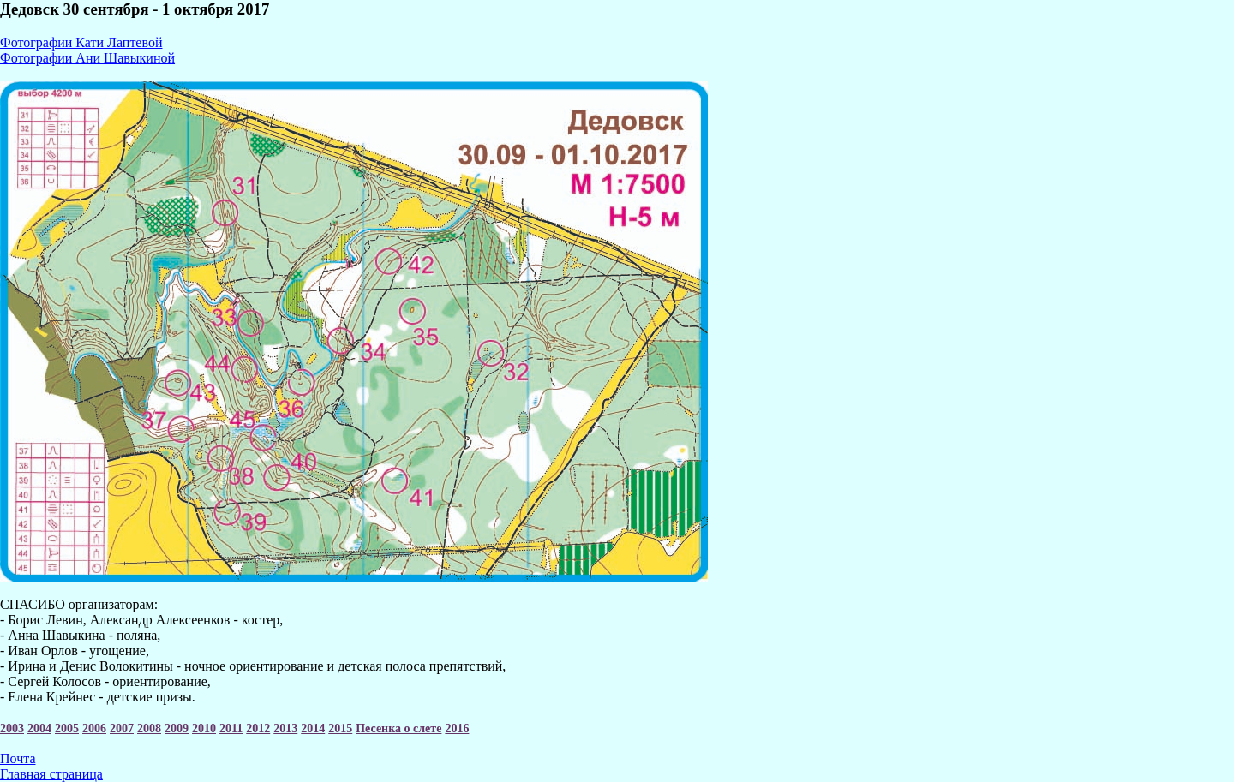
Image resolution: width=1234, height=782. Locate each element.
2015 (340, 728)
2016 (457, 728)
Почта (17, 758)
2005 (67, 728)
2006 (94, 728)
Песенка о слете (398, 728)
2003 (12, 728)
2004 (39, 728)
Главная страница (51, 774)
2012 (258, 728)
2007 (122, 728)
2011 (231, 728)
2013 (285, 728)
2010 (204, 728)
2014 (313, 728)
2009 (177, 728)
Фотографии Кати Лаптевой (81, 42)
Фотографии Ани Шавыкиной (87, 58)
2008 (149, 728)
